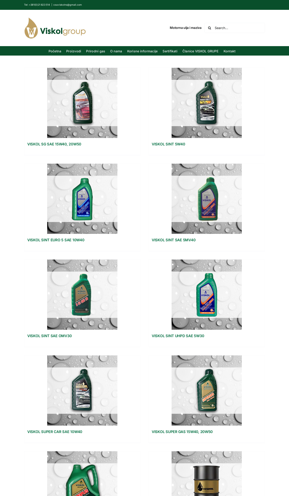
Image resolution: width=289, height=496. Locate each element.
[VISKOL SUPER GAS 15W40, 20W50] (207, 390)
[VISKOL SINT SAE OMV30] (82, 295)
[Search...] (235, 28)
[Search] (210, 28)
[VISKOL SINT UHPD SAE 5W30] (207, 295)
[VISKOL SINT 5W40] (207, 103)
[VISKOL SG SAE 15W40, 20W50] (82, 103)
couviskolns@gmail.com (67, 4)
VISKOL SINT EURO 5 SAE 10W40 (55, 240)
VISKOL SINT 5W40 (168, 144)
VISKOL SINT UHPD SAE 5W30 (178, 336)
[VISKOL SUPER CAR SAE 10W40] (82, 390)
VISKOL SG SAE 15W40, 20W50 (54, 144)
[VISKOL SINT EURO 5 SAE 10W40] (82, 199)
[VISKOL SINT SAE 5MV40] (207, 199)
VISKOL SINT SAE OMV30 (49, 336)
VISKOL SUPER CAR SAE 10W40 (54, 432)
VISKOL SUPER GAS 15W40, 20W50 (182, 432)
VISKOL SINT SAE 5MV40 (173, 240)
